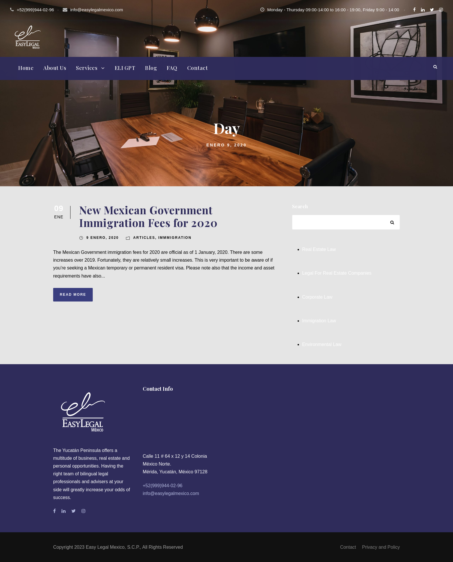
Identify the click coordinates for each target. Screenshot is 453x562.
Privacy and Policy (381, 547)
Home (26, 67)
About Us (54, 67)
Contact (197, 67)
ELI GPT (125, 67)
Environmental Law (321, 344)
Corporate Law (317, 297)
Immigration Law (319, 320)
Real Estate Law (319, 249)
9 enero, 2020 (102, 238)
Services (86, 67)
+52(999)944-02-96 (162, 485)
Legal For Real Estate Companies (337, 273)
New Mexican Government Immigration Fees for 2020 (148, 216)
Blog (151, 67)
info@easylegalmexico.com (96, 9)
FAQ (172, 67)
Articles (144, 238)
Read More (73, 295)
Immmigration (175, 238)
